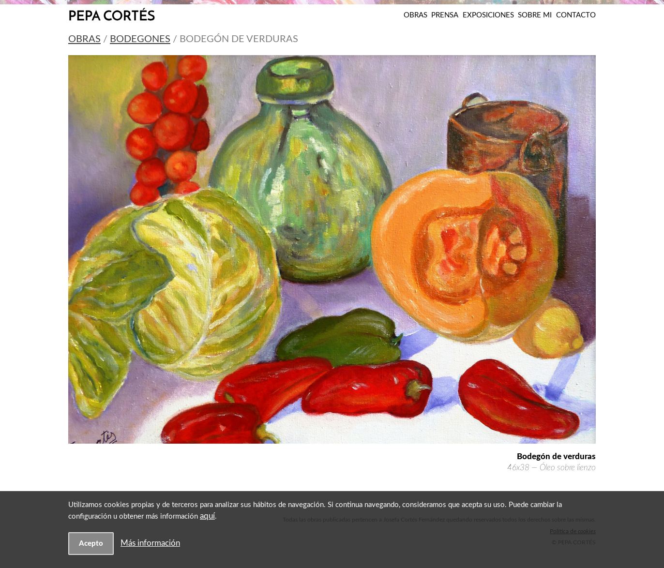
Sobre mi (535, 15)
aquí (207, 516)
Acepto (91, 543)
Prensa (444, 15)
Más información (150, 543)
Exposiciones (488, 15)
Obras (415, 15)
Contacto (576, 15)
